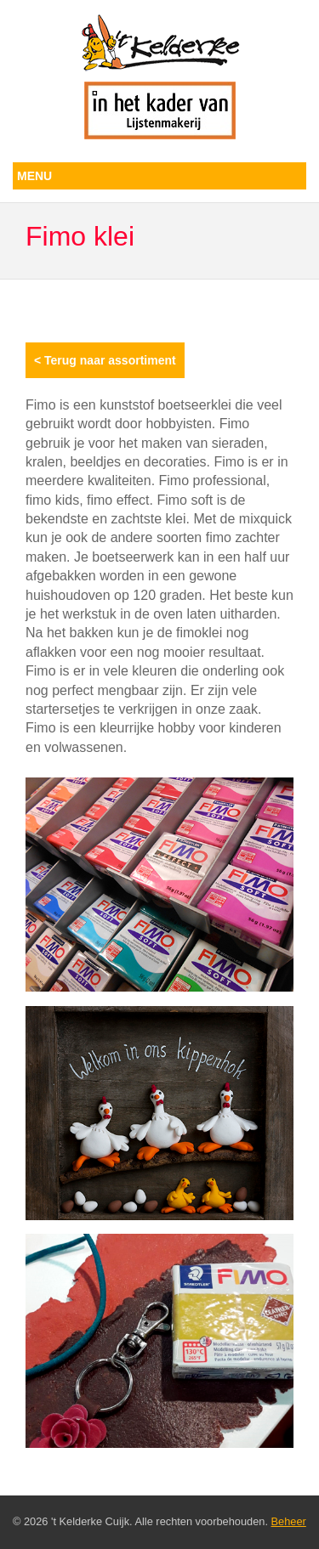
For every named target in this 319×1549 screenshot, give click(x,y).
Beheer (288, 1521)
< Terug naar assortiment (105, 360)
